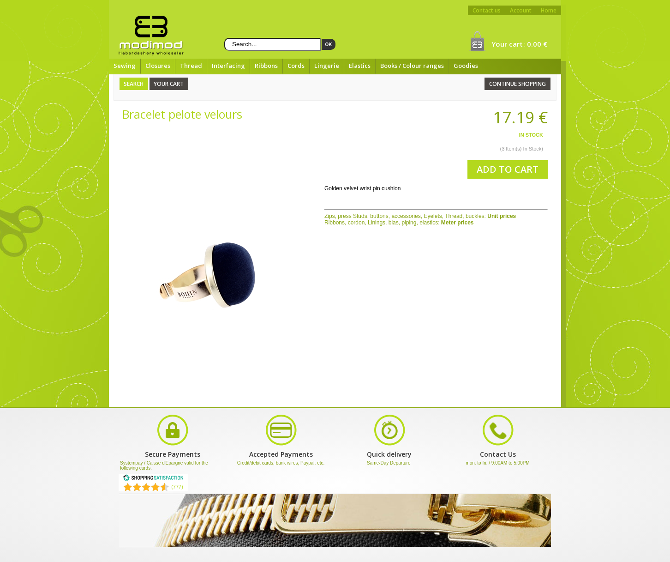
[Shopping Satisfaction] (153, 479)
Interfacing (228, 65)
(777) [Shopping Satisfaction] (177, 486)
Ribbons (266, 65)
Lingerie (326, 65)
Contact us (487, 10)
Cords (296, 65)
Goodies (466, 65)
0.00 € (537, 43)
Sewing (125, 65)
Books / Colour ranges (412, 65)
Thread (191, 65)
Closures (157, 65)
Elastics (360, 65)
